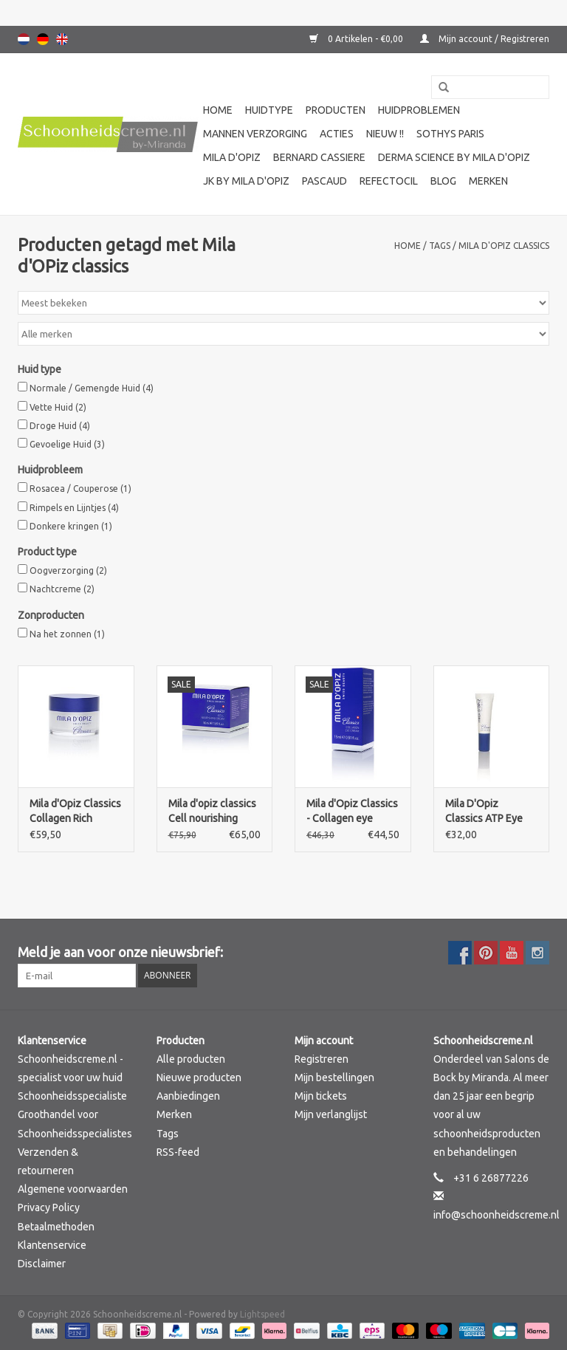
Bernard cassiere (319, 157)
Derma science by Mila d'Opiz (454, 157)
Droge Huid (60, 426)
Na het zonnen (67, 634)
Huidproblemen (419, 110)
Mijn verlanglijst (331, 1114)
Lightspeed (262, 1314)
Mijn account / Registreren (484, 39)
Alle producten (191, 1059)
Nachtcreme (62, 589)
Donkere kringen (71, 526)
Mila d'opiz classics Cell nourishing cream (212, 812)
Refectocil (389, 181)
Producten (335, 110)
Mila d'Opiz (232, 157)
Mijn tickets (321, 1096)
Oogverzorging (68, 570)
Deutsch (43, 39)
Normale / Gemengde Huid (92, 388)
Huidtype (269, 110)
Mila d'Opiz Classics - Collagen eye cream (352, 812)
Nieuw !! (385, 134)
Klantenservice (52, 1245)
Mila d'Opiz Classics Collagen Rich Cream (75, 812)
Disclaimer (42, 1264)
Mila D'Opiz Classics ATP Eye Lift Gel (484, 812)
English (62, 39)
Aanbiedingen (188, 1096)
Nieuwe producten (199, 1077)
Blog (443, 181)
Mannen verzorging (255, 134)
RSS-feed (178, 1152)
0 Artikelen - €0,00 (357, 39)
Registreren (321, 1059)
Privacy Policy (49, 1207)
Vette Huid (58, 407)
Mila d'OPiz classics (503, 245)
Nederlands (24, 39)
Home (218, 110)
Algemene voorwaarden (73, 1189)
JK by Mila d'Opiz (246, 181)
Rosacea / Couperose (80, 488)
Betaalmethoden (56, 1227)
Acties (337, 134)
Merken (488, 181)
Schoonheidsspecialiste (72, 1096)
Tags (439, 245)
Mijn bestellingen (334, 1077)
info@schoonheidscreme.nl (496, 1215)
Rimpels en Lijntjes (74, 508)
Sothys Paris (450, 134)
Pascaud (324, 181)
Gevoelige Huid (67, 444)
